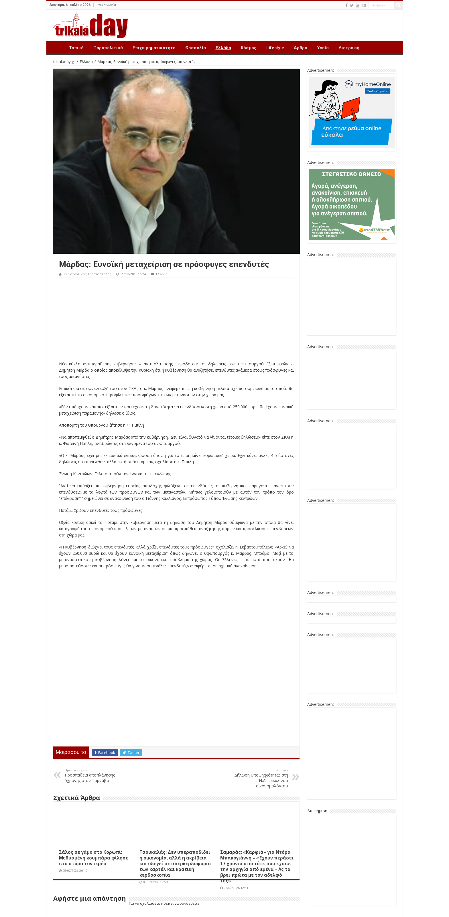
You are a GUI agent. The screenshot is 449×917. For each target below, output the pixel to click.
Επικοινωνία (106, 5)
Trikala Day (56, 47)
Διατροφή (348, 47)
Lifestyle (275, 47)
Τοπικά (76, 47)
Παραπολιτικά (108, 47)
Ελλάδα (223, 47)
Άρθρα (300, 47)
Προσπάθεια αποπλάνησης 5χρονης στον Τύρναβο (94, 775)
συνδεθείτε (190, 903)
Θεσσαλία (195, 47)
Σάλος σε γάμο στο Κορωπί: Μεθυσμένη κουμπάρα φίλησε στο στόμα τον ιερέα (93, 857)
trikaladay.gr (64, 61)
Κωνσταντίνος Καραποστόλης (87, 274)
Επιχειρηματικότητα (154, 47)
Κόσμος (249, 47)
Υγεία (323, 47)
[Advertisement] (176, 321)
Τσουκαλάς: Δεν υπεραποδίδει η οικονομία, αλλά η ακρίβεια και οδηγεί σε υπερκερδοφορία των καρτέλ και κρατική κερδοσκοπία (175, 863)
